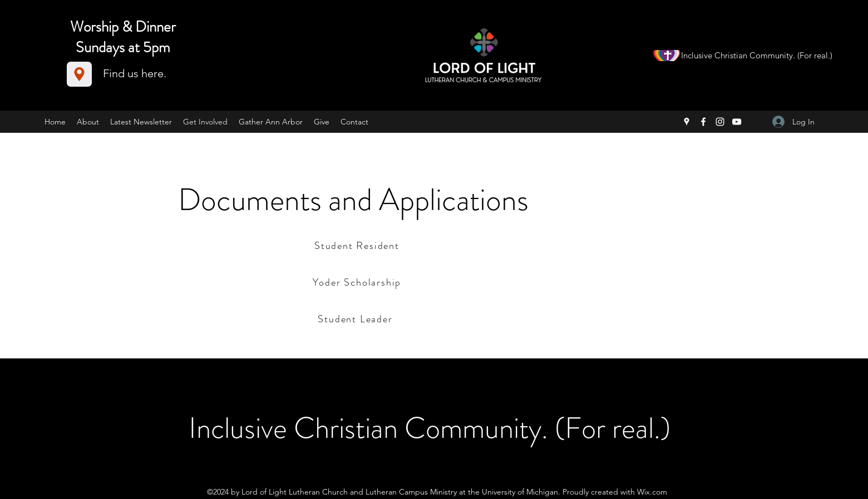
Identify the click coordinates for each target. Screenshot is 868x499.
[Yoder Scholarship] (358, 282)
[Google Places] (686, 121)
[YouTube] (736, 121)
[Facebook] (703, 121)
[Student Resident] (358, 245)
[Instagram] (720, 121)
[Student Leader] (356, 318)
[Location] (79, 74)
